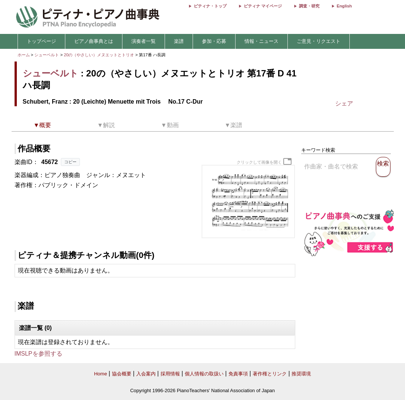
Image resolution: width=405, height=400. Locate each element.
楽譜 (179, 41)
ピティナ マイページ (263, 6)
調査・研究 (309, 6)
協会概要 (121, 374)
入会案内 (146, 374)
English (344, 6)
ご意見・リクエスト (318, 41)
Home (100, 374)
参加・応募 (214, 41)
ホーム (24, 55)
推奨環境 (301, 374)
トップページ (41, 41)
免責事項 (238, 374)
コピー (70, 162)
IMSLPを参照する (38, 353)
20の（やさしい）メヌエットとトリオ (99, 55)
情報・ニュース (261, 41)
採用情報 (170, 374)
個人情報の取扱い (204, 374)
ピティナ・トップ (210, 6)
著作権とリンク (270, 374)
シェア (344, 103)
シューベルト (46, 55)
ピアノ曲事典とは (93, 41)
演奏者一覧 (143, 41)
